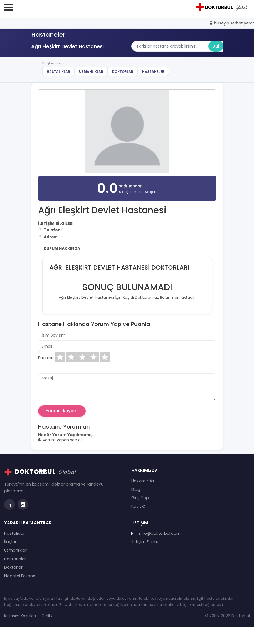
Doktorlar (122, 71)
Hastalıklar (58, 71)
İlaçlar (10, 541)
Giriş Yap (140, 498)
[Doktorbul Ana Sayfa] (222, 7)
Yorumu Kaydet (62, 411)
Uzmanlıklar (91, 71)
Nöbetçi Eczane (19, 576)
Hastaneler (153, 71)
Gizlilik (47, 616)
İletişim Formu (145, 541)
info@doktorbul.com (156, 533)
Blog (135, 489)
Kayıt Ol (138, 506)
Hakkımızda (142, 481)
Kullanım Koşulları (20, 616)
